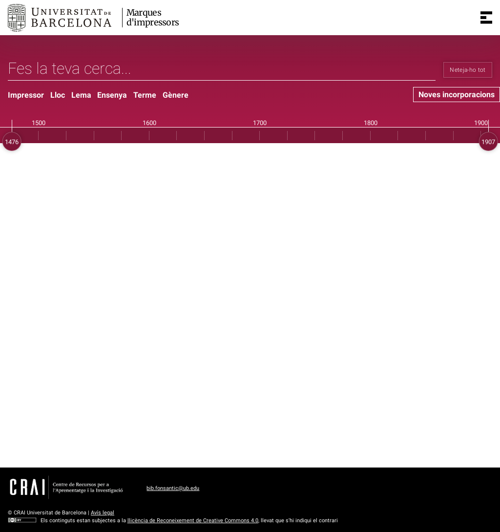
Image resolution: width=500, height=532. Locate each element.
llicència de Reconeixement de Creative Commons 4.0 (192, 520)
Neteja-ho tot (468, 69)
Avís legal (102, 513)
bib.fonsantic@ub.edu (172, 488)
